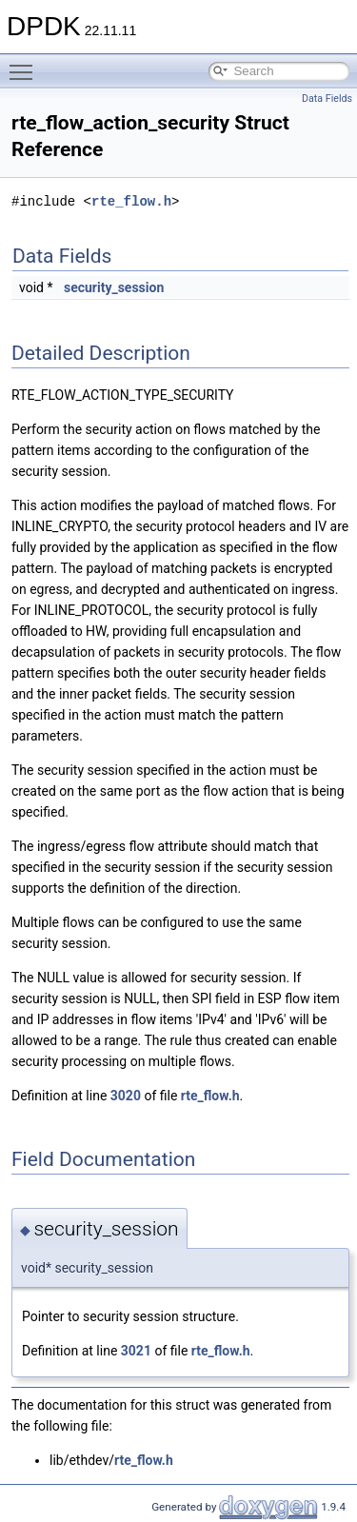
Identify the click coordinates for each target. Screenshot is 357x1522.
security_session (114, 287)
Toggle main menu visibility (26, 63)
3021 (136, 1350)
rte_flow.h (131, 201)
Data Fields (327, 98)
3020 (125, 1095)
